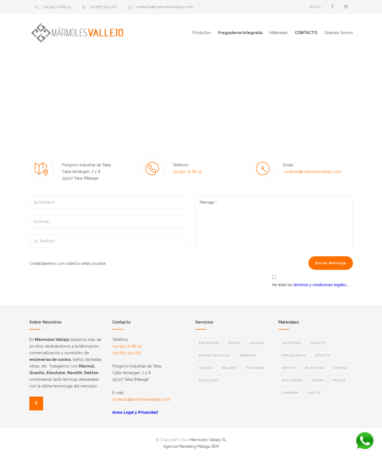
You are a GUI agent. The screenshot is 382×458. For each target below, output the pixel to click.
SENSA (317, 380)
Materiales (279, 32)
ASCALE (339, 380)
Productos (202, 32)
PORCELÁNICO (294, 355)
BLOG (315, 6)
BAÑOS (234, 343)
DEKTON (289, 368)
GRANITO (318, 343)
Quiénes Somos (338, 32)
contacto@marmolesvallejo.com (164, 7)
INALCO (314, 393)
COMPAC (340, 368)
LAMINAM (290, 393)
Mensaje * (274, 221)
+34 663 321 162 (103, 7)
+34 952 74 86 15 (57, 7)
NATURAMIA (292, 380)
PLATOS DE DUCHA (214, 355)
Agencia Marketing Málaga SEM (191, 446)
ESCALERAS (209, 380)
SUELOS (206, 368)
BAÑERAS (248, 355)
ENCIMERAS (209, 343)
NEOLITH (322, 355)
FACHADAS (255, 368)
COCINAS (256, 343)
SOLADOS (229, 368)
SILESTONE (291, 343)
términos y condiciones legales (320, 285)
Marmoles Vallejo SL (208, 440)
